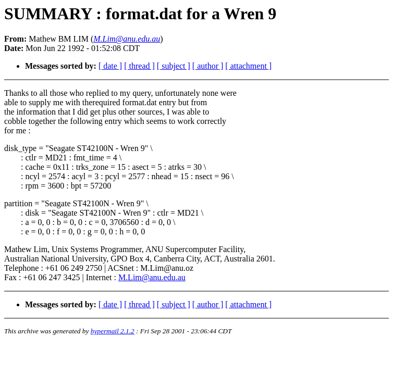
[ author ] (208, 65)
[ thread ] (139, 65)
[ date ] (110, 65)
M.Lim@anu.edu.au (152, 277)
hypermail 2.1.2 (112, 331)
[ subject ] (173, 65)
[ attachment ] (248, 65)
